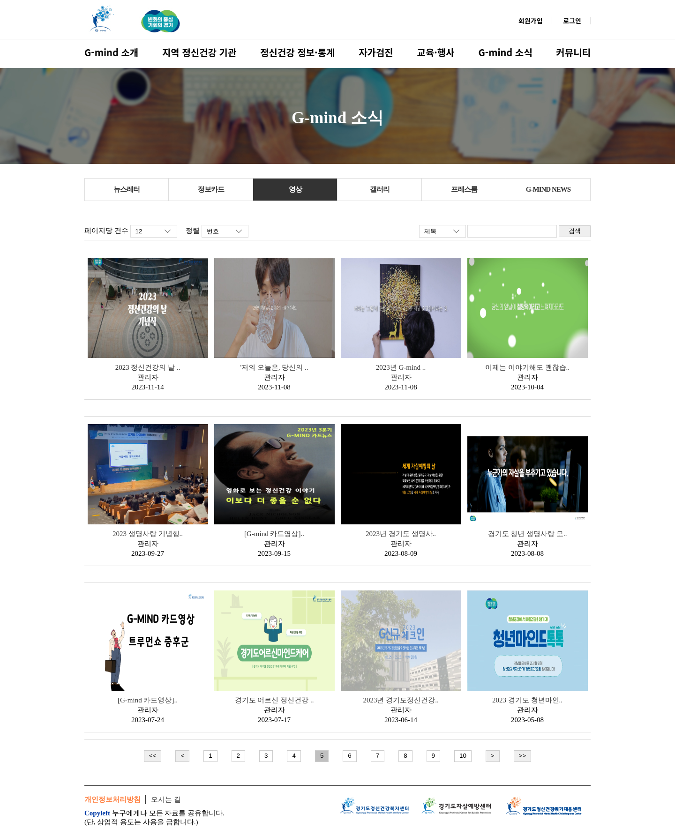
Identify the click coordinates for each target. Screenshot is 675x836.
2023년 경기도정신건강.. (400, 700)
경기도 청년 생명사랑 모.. (527, 533)
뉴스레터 (126, 189)
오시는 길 (166, 799)
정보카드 (211, 189)
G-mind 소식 (505, 52)
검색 (575, 230)
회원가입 (530, 20)
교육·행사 (436, 52)
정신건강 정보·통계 (297, 52)
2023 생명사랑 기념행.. (147, 533)
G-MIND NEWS (548, 189)
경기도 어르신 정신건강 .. (274, 700)
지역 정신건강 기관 (199, 52)
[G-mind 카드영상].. (274, 533)
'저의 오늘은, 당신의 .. (274, 367)
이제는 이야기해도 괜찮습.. (527, 367)
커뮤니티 (573, 52)
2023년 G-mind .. (401, 367)
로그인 (572, 20)
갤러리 (380, 189)
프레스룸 (464, 189)
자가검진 (376, 52)
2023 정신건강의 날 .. (147, 367)
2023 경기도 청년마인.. (527, 700)
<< (153, 755)
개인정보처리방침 (112, 799)
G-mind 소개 (111, 52)
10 (462, 755)
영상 (295, 189)
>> (522, 755)
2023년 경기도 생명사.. (401, 533)
